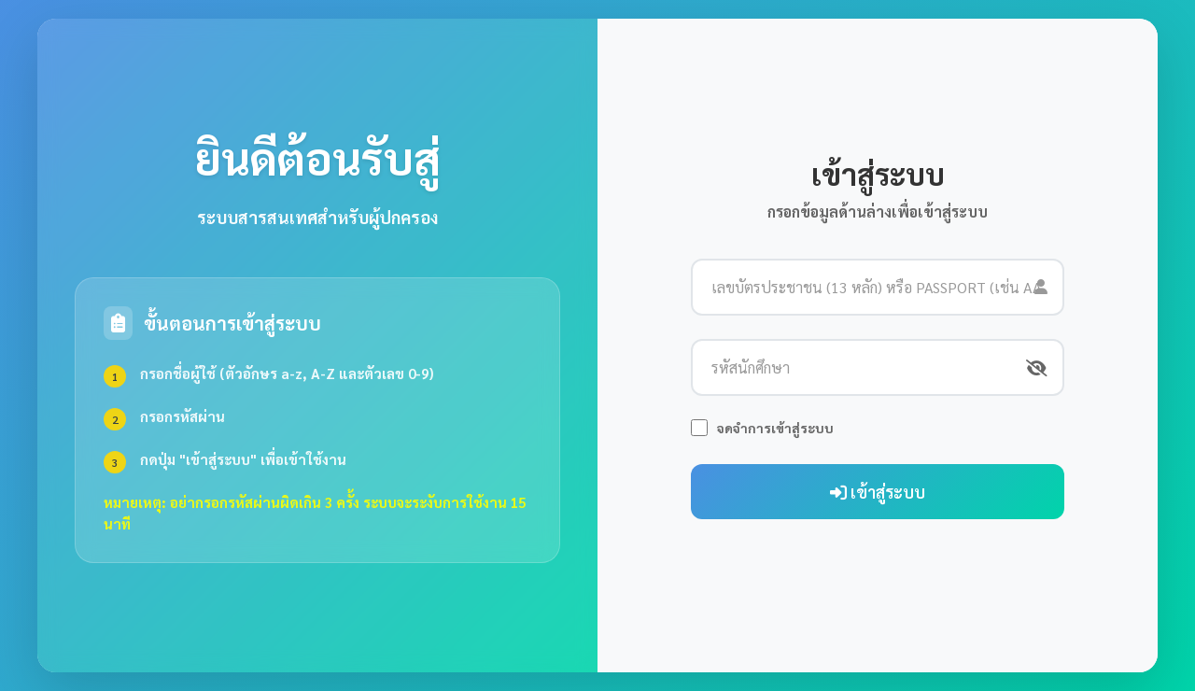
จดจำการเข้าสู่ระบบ (775, 427)
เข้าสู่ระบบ (877, 491)
